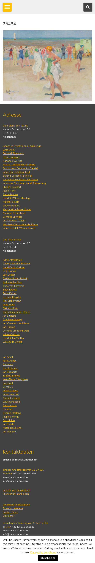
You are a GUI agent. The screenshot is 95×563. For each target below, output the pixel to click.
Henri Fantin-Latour (14, 267)
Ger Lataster (10, 405)
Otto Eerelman (11, 157)
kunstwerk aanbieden (16, 493)
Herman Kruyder (12, 297)
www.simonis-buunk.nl (15, 477)
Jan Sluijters (9, 315)
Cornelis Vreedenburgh (16, 330)
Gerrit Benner (10, 368)
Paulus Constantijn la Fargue (19, 164)
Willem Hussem (11, 401)
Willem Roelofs (11, 205)
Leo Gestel (9, 274)
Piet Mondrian (10, 308)
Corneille (8, 387)
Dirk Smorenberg (12, 319)
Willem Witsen (11, 334)
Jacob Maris (9, 190)
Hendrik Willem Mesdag (16, 198)
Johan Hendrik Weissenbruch (19, 228)
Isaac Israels (10, 289)
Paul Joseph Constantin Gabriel (20, 168)
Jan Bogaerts (10, 372)
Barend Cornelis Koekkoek (17, 175)
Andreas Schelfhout (14, 213)
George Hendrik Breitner (16, 263)
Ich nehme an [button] (48, 558)
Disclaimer (8, 516)
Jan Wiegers (10, 431)
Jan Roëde (8, 424)
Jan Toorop (9, 327)
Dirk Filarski (9, 271)
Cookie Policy (10, 512)
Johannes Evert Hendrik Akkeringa (22, 146)
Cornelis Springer (12, 217)
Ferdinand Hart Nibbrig (15, 278)
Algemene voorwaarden (16, 504)
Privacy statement (13, 508)
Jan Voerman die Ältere (16, 323)
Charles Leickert (12, 187)
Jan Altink (8, 357)
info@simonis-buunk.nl (15, 481)
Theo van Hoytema (13, 286)
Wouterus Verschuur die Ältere (20, 224)
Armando (8, 364)
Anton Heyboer (11, 398)
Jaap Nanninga (11, 416)
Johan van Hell (11, 394)
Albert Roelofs (11, 202)
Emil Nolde (9, 420)
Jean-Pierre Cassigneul (15, 379)
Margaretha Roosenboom (17, 209)
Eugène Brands (11, 375)
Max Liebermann (12, 301)
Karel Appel (9, 360)
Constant (8, 383)
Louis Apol (9, 149)
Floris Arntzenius (12, 260)
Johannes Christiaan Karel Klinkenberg (24, 183)
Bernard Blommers (13, 153)
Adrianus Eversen (13, 161)
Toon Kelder (10, 293)
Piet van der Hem (12, 282)
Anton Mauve (10, 194)
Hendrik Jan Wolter (13, 338)
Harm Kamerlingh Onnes (16, 312)
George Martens (12, 413)
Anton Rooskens (12, 428)
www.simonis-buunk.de (16, 530)
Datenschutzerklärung (43, 552)
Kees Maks (9, 304)
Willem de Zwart (12, 342)
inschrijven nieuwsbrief (16, 490)
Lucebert (8, 409)
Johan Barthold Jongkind (16, 172)
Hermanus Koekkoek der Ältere (20, 179)
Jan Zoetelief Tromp (14, 220)
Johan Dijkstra (10, 390)
